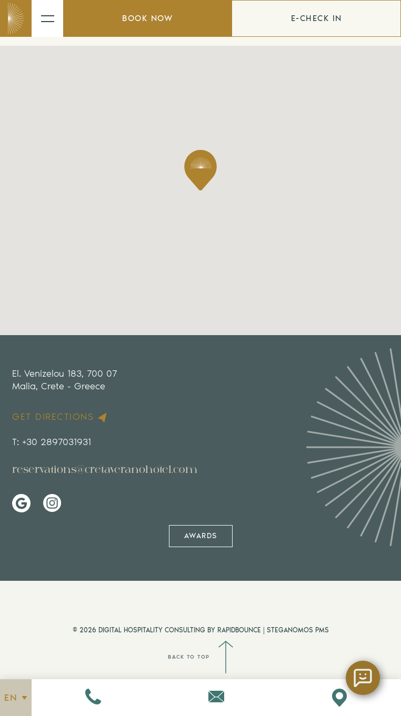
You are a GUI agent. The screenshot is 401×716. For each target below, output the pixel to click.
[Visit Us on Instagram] (52, 503)
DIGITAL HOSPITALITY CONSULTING (151, 630)
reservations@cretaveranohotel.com (104, 469)
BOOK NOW (147, 18)
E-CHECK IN (316, 18)
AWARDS (200, 535)
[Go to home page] (16, 18)
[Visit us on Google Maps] (339, 698)
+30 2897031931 (56, 442)
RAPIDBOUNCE (239, 630)
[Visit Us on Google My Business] (21, 503)
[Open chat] (363, 678)
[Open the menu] (47, 18)
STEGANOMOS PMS (298, 630)
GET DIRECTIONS (60, 417)
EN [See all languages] (15, 697)
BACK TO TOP (200, 657)
